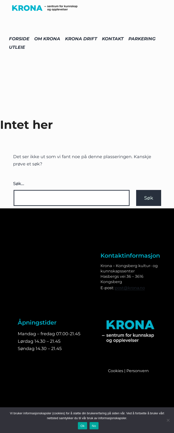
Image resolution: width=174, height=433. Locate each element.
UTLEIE (17, 47)
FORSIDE (19, 38)
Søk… (18, 183)
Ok (82, 426)
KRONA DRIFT (81, 38)
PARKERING (142, 38)
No (94, 426)
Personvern (137, 370)
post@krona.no (130, 288)
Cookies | (117, 370)
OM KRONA (47, 38)
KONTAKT (113, 38)
